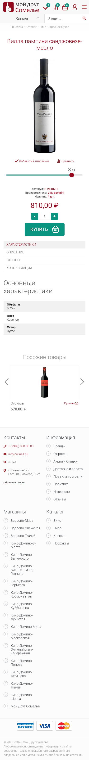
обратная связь (14, 482)
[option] (44, 105)
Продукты (61, 543)
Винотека (16, 27)
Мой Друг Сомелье (25, 706)
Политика (61, 484)
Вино (43, 27)
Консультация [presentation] (19, 268)
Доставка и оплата (68, 469)
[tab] (44, 244)
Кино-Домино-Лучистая (22, 617)
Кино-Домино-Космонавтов (22, 594)
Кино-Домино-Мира (26, 627)
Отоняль (17, 403)
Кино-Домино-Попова (22, 662)
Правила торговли (67, 476)
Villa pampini (56, 192)
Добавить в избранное (34, 161)
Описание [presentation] (15, 252)
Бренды (59, 446)
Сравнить (67, 161)
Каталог (22, 18)
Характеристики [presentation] (21, 244)
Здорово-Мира (22, 520)
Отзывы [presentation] (13, 260)
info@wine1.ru (18, 454)
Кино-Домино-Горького (22, 583)
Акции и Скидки (65, 461)
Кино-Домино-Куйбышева (22, 606)
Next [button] (82, 381)
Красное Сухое (59, 27)
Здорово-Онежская (25, 528)
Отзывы (59, 499)
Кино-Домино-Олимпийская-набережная (22, 649)
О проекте (60, 454)
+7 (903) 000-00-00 (20, 446)
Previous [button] (7, 381)
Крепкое (59, 536)
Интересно (61, 492)
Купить (39, 229)
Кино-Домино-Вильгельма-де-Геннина (23, 570)
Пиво (57, 528)
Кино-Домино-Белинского (22, 556)
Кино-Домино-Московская (22, 636)
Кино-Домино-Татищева (22, 674)
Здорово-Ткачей (23, 536)
